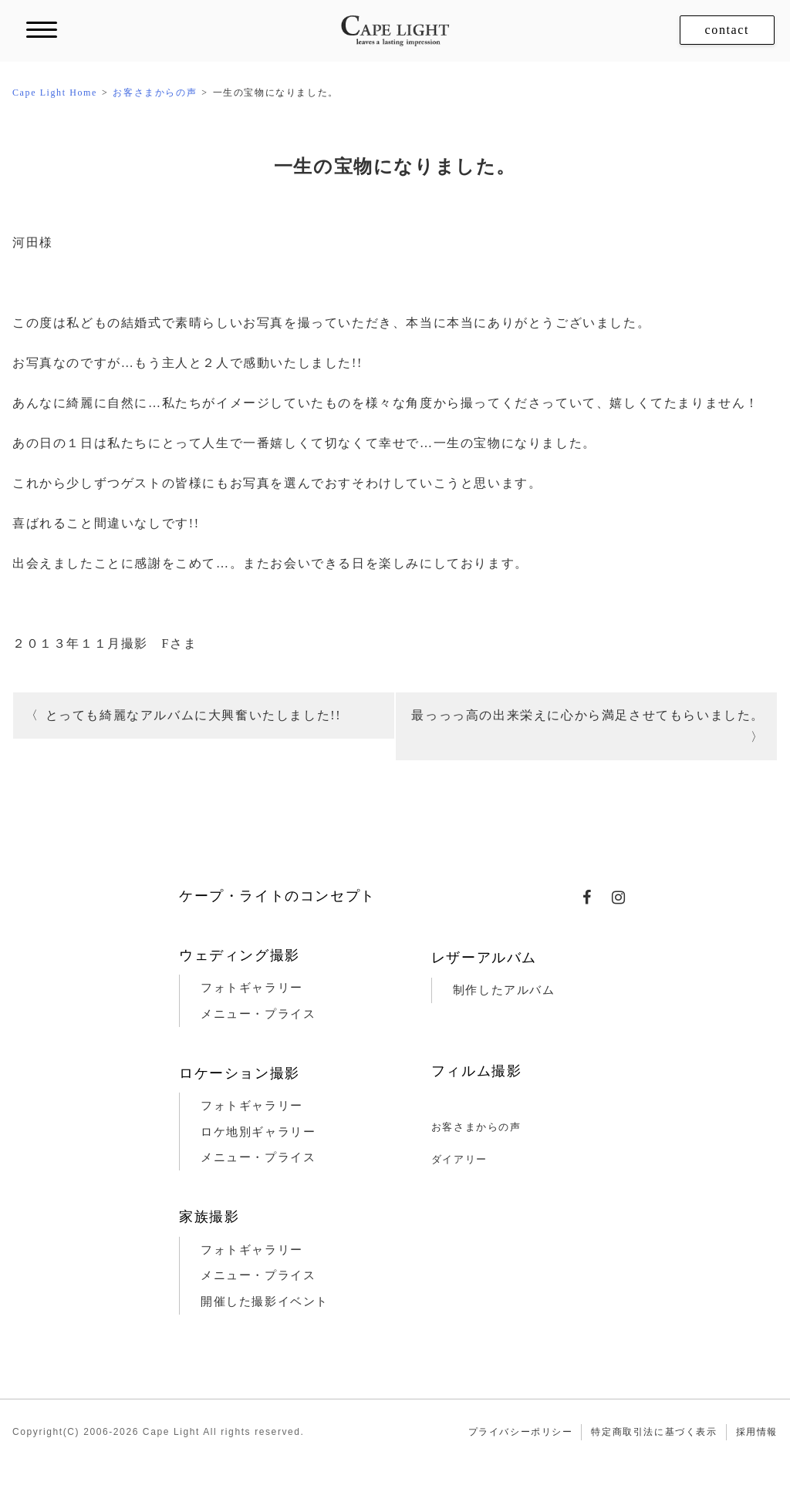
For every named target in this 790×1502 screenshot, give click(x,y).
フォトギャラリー (252, 988)
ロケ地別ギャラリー (258, 1132)
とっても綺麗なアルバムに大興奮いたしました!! (193, 715)
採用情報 (757, 1431)
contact (727, 29)
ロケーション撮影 (239, 1073)
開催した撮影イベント (265, 1301)
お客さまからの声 (476, 1127)
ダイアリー (459, 1159)
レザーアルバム (484, 957)
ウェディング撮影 (239, 955)
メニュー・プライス (258, 1014)
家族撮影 (209, 1216)
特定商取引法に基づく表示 (654, 1431)
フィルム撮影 (476, 1071)
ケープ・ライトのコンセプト (277, 896)
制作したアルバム (504, 990)
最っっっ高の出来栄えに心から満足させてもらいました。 (588, 715)
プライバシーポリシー (520, 1431)
